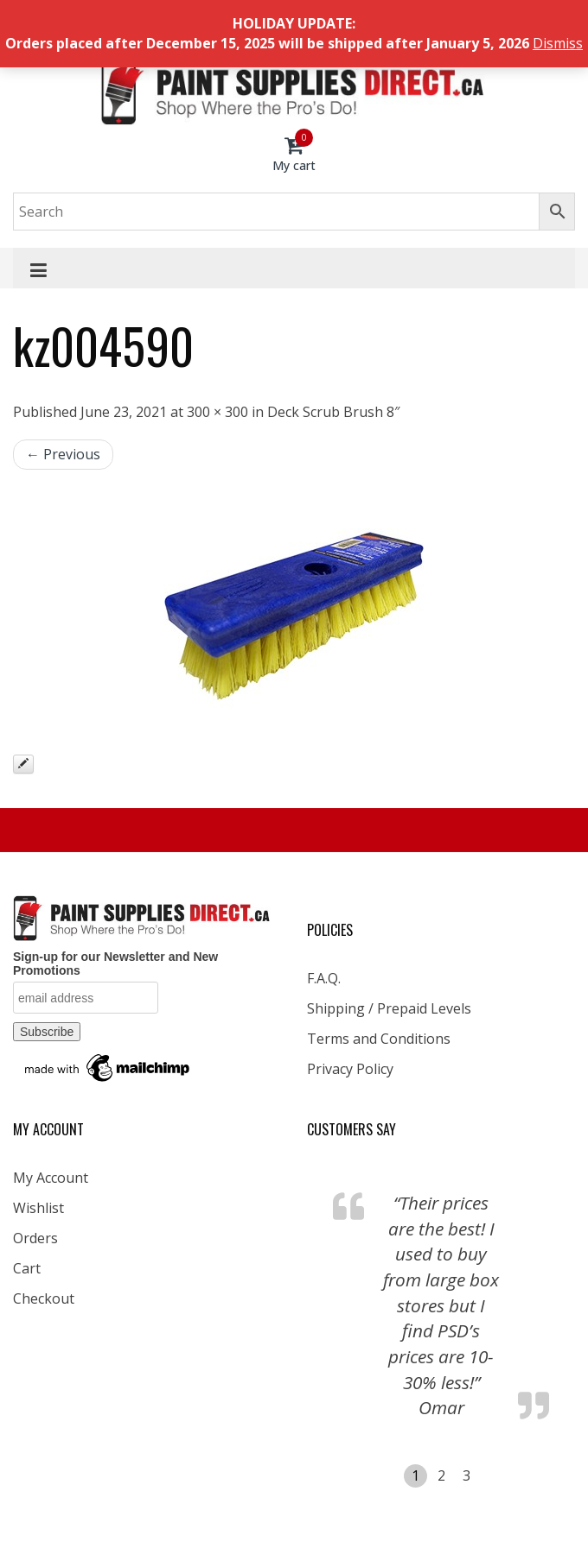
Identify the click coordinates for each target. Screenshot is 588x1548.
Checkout (43, 1298)
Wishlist (38, 1207)
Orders (35, 1238)
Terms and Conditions (379, 1038)
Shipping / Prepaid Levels (389, 1008)
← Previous (63, 454)
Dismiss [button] (558, 43)
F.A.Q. (324, 978)
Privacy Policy (350, 1068)
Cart (27, 1268)
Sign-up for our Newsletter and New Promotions (115, 963)
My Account (50, 1177)
